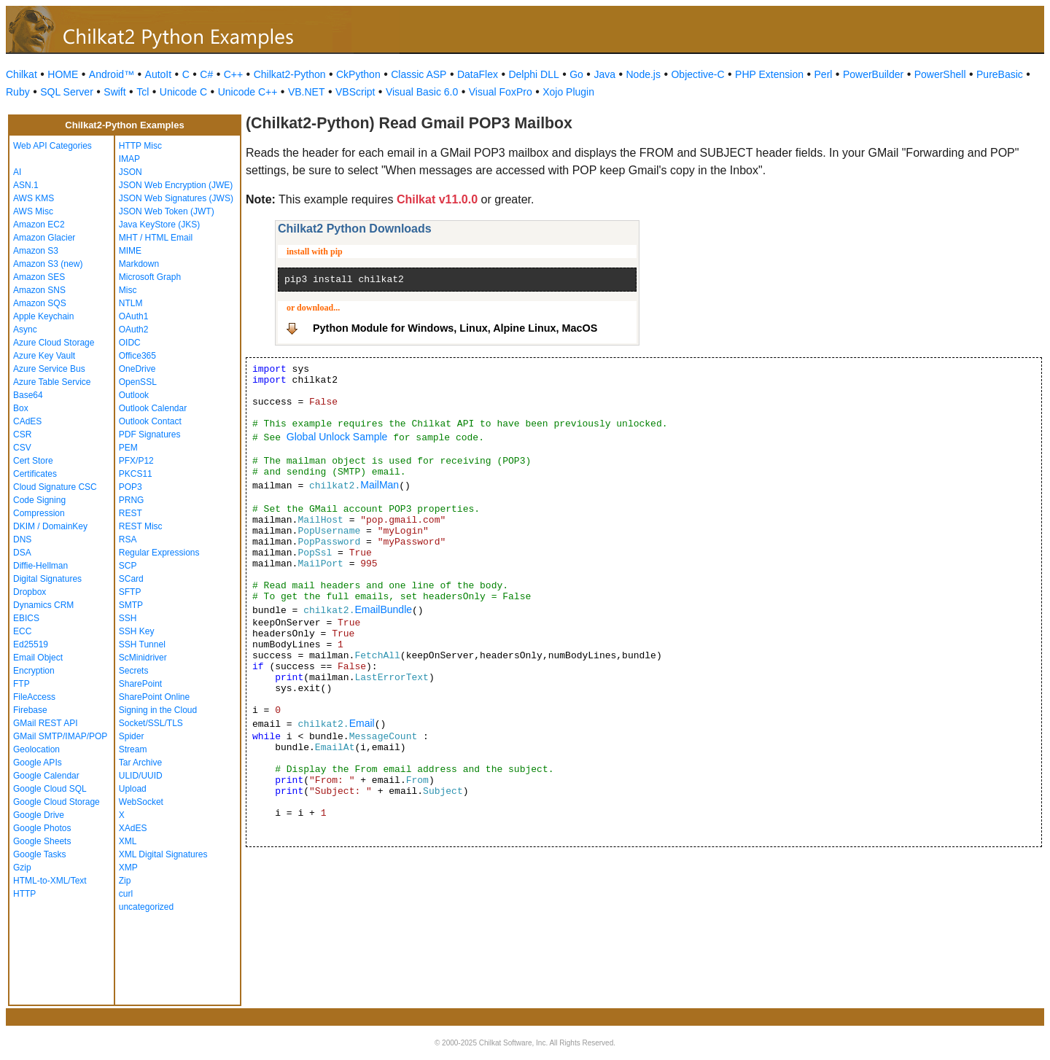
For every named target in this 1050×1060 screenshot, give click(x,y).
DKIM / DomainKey (50, 526)
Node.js (643, 74)
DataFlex (477, 74)
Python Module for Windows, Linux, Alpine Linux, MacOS (455, 328)
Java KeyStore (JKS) (159, 224)
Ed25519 (30, 644)
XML (128, 841)
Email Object (38, 657)
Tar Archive (140, 762)
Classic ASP (418, 74)
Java (604, 74)
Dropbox (29, 592)
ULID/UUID (141, 776)
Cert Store (33, 461)
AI (17, 172)
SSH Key (137, 631)
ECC (22, 631)
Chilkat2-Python (290, 74)
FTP (21, 684)
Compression (39, 513)
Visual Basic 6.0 (422, 92)
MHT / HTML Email (155, 238)
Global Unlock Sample (337, 437)
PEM (128, 448)
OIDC (130, 343)
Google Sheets (42, 841)
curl (126, 894)
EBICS (26, 618)
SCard (131, 579)
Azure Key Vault (44, 356)
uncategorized (146, 907)
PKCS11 (135, 474)
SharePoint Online (154, 697)
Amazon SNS (39, 290)
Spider (131, 736)
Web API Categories (52, 146)
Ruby (18, 92)
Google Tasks (39, 854)
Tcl (142, 92)
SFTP (130, 592)
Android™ (111, 74)
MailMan (379, 485)
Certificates (35, 474)
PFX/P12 (136, 461)
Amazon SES (39, 277)
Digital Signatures (47, 579)
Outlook (134, 395)
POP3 (130, 487)
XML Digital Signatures (163, 854)
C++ (233, 74)
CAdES (27, 421)
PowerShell (940, 74)
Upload (133, 789)
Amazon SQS (39, 303)
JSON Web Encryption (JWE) (176, 185)
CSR (22, 434)
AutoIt (158, 74)
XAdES (133, 828)
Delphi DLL (533, 74)
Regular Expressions (159, 552)
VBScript (355, 92)
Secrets (134, 671)
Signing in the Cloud (158, 710)
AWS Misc (33, 211)
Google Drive (38, 815)
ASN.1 (26, 185)
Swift (114, 92)
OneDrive (137, 369)
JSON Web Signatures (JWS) (176, 198)
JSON (130, 172)
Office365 (137, 356)
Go (576, 74)
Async (25, 329)
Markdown (139, 264)
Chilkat (21, 74)
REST (130, 513)
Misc (128, 290)
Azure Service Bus (49, 369)
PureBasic (999, 74)
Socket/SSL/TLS (151, 723)
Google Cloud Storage (56, 802)
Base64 (28, 395)
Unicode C (183, 92)
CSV (22, 448)
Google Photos (42, 828)
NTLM (131, 303)
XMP (128, 867)
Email (362, 723)
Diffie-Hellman (40, 566)
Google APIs (37, 762)
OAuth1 (134, 316)
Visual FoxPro (500, 92)
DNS (22, 539)
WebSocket (141, 802)
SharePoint (140, 684)
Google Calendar (46, 776)
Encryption (34, 671)
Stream (133, 749)
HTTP (24, 894)
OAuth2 (134, 329)
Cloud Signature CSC (55, 487)
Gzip (22, 867)
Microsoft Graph (150, 277)
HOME (62, 74)
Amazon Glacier (44, 238)
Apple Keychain (43, 316)
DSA (22, 552)
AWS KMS (33, 198)
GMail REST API (45, 723)
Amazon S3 (35, 251)
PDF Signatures (150, 434)
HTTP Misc (140, 146)
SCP (128, 566)
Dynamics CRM (43, 605)
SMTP (131, 605)
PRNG (131, 500)
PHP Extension (769, 74)
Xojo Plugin (568, 92)
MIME (130, 251)
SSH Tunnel (142, 644)
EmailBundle (383, 609)
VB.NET (306, 92)
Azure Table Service (52, 382)
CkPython (358, 74)
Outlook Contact (150, 421)
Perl (823, 74)
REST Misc (141, 526)
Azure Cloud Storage (53, 343)
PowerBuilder (873, 74)
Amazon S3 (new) (47, 264)
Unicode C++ (248, 92)
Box (20, 408)
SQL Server (66, 92)
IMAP (129, 159)
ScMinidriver (143, 657)
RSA (128, 539)
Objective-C (697, 74)
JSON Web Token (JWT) (166, 211)
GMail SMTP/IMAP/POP (60, 736)
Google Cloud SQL (50, 789)
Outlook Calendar (153, 408)
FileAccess (34, 697)
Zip (125, 881)
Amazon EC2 (39, 224)
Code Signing (39, 500)
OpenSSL (138, 382)
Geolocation (36, 749)
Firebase (30, 710)
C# (206, 74)
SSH (128, 618)
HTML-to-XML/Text (50, 881)
